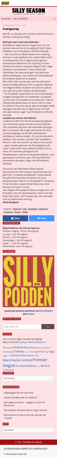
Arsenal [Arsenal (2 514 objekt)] (18, 347)
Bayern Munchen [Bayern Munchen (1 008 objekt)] (44, 348)
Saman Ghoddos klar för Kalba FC (21, 397)
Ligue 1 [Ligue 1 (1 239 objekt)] (6, 355)
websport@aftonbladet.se (33, 342)
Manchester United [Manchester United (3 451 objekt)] (17, 360)
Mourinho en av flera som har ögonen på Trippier (25, 416)
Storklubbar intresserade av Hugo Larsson (25, 410)
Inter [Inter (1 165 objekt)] (32, 351)
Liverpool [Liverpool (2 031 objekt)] (15, 355)
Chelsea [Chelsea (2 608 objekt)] (18, 351)
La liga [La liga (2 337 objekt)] (50, 351)
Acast (31, 313)
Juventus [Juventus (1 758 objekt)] (40, 351)
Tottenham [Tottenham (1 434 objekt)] (8, 369)
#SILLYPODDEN (20, 19)
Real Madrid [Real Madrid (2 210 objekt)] (27, 366)
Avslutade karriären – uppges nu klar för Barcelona (24, 404)
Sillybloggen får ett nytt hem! (18, 392)
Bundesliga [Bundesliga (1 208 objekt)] (8, 351)
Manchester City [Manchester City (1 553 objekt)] (30, 355)
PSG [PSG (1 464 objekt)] (18, 366)
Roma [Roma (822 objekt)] (38, 366)
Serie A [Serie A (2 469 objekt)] (45, 366)
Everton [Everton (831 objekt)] (27, 352)
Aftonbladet (46, 310)
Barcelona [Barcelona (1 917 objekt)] (30, 347)
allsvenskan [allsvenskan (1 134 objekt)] (8, 347)
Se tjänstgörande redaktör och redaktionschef (25, 448)
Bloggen (6, 19)
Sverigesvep (11, 29)
